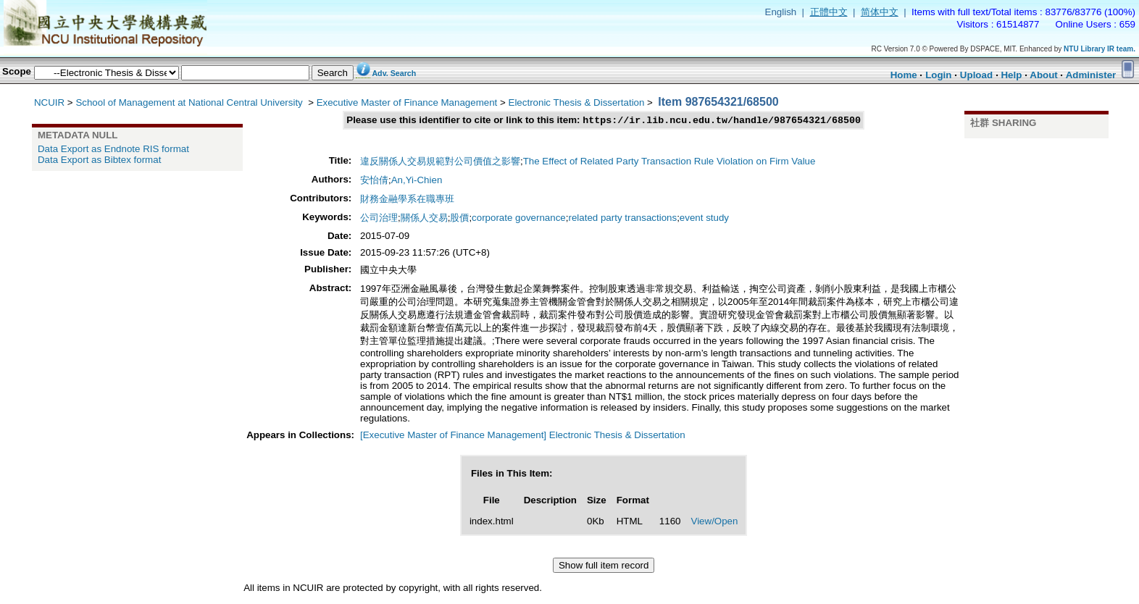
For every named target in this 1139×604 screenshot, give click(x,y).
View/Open (714, 522)
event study (704, 219)
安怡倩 (374, 181)
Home (903, 75)
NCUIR (49, 102)
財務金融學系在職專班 (407, 200)
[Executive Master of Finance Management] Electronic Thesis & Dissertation (522, 436)
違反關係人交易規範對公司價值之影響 (440, 162)
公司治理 (379, 219)
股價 (459, 219)
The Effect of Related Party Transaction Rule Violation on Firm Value (669, 162)
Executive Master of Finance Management (407, 102)
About (1044, 75)
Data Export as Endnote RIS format (113, 148)
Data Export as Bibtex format (99, 159)
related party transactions (622, 219)
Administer (1091, 75)
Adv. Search (394, 73)
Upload (976, 75)
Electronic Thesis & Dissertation (577, 102)
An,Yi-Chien (417, 181)
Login (938, 75)
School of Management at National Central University (190, 102)
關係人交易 (424, 219)
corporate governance (519, 219)
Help (1011, 75)
